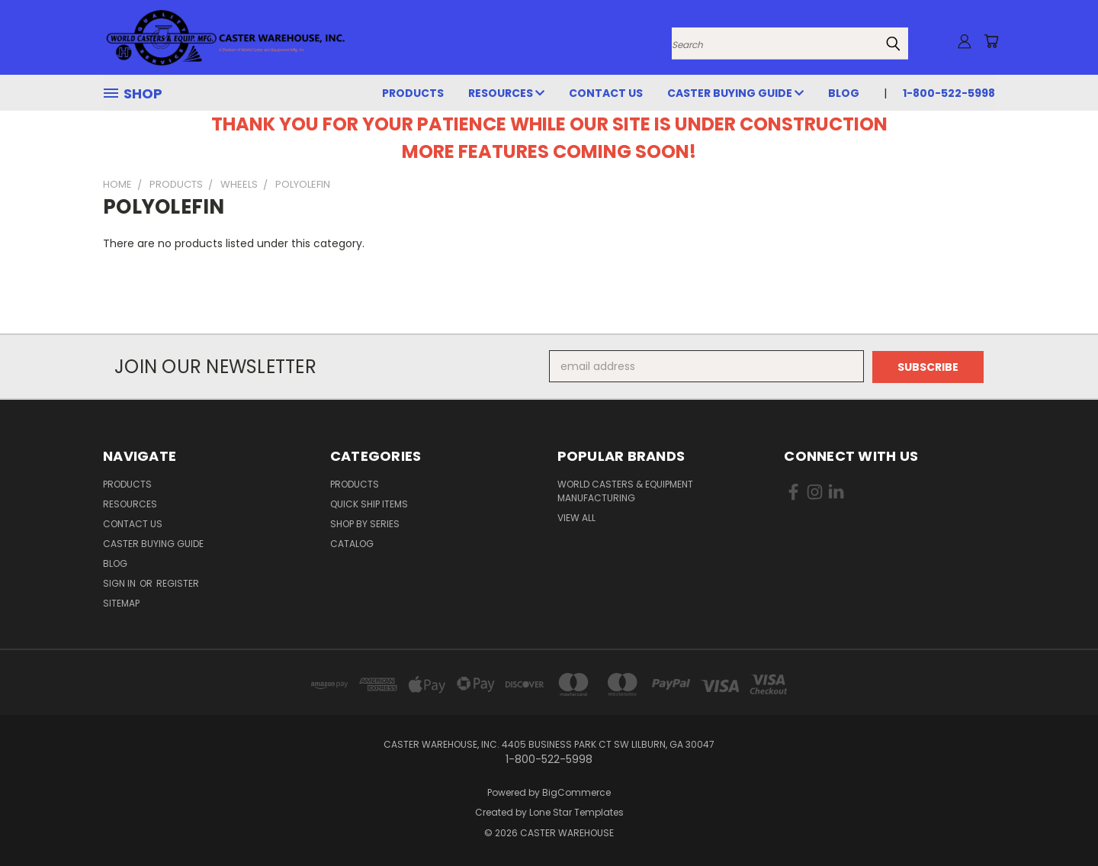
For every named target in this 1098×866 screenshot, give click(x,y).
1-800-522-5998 (949, 93)
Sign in (120, 582)
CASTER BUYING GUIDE (735, 93)
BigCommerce (576, 791)
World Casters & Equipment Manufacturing (625, 490)
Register (177, 582)
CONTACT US (606, 93)
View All (576, 516)
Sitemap (121, 602)
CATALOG (352, 542)
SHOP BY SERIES (365, 523)
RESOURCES (506, 93)
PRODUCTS (413, 93)
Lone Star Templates (576, 812)
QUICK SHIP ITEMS (369, 503)
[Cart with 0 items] (991, 41)
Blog (843, 93)
